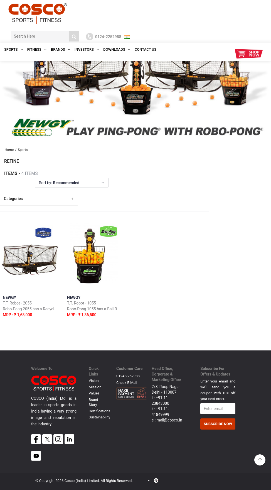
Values (94, 393)
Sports (23, 150)
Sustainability (99, 417)
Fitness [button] (36, 49)
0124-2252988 (128, 376)
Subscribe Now (218, 424)
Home (9, 150)
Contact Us (145, 49)
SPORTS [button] (13, 49)
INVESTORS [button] (87, 49)
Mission (95, 387)
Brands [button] (60, 49)
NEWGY (30, 307)
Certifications (99, 411)
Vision (94, 381)
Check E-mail (126, 383)
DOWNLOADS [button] (116, 49)
